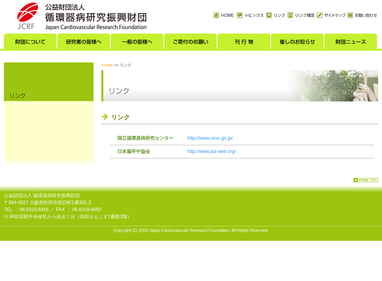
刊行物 (244, 43)
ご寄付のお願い (191, 43)
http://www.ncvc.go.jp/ (210, 138)
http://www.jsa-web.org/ (211, 151)
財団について (30, 43)
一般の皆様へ (137, 43)
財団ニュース (351, 43)
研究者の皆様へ (84, 43)
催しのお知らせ (297, 43)
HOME (107, 65)
